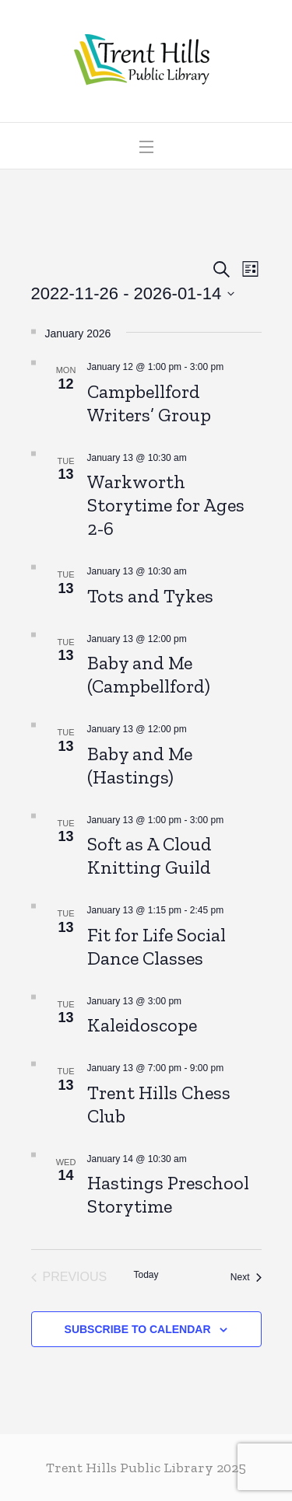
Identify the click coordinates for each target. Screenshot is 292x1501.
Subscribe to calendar (138, 1329)
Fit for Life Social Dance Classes (156, 946)
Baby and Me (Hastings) (139, 765)
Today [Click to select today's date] (145, 1274)
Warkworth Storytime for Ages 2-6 (166, 504)
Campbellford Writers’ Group (149, 403)
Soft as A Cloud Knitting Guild (149, 855)
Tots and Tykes (150, 596)
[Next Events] (246, 1277)
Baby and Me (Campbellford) (148, 674)
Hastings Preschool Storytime (168, 1194)
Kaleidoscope (142, 1025)
